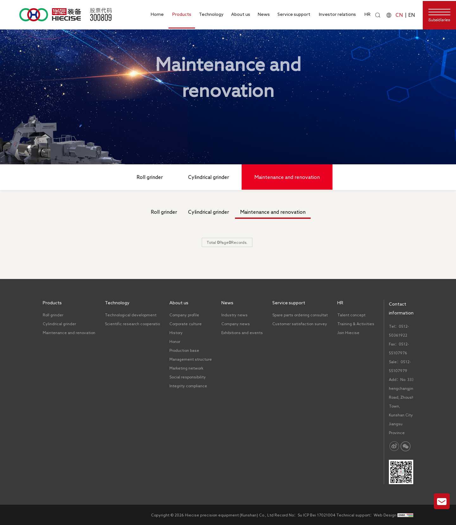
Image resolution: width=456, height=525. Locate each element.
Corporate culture (185, 324)
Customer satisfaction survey (299, 324)
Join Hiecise (348, 332)
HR (367, 14)
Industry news (234, 315)
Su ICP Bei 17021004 (316, 515)
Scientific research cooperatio (132, 324)
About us (240, 14)
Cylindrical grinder (208, 177)
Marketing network (186, 368)
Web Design (385, 515)
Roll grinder (149, 177)
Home (157, 14)
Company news (235, 324)
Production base (184, 350)
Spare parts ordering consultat (300, 315)
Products (181, 14)
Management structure (190, 359)
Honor (174, 341)
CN (399, 14)
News (264, 14)
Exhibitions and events (242, 332)
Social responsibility (187, 377)
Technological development (130, 315)
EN (411, 14)
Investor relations (337, 14)
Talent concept (351, 315)
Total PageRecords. (227, 242)
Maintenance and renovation (279, 126)
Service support (293, 14)
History (176, 332)
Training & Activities (355, 324)
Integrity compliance (188, 386)
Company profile (184, 315)
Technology (211, 14)
